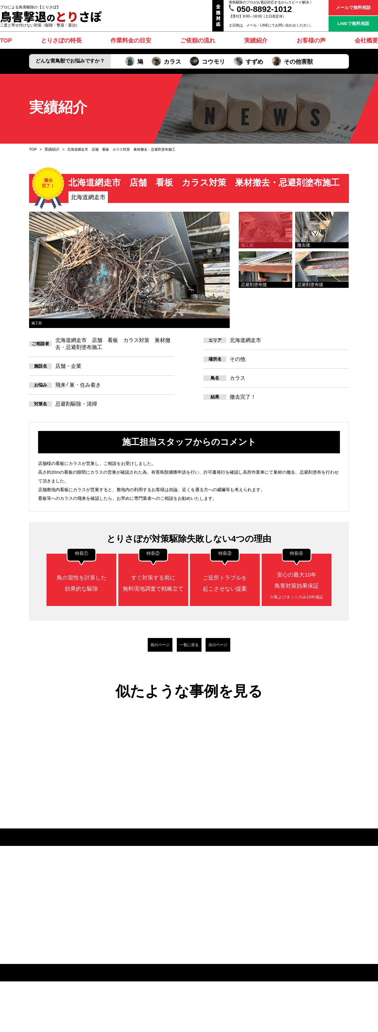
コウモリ (207, 61)
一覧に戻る (189, 644)
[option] (129, 270)
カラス (166, 61)
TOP (32, 149)
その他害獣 (292, 61)
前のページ (138, 644)
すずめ (248, 61)
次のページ (240, 644)
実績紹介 (51, 149)
